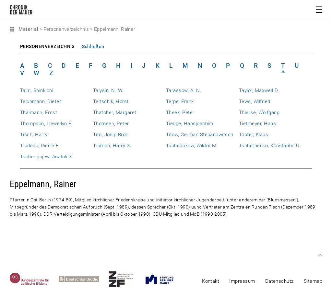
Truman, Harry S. (112, 146)
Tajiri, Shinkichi (36, 90)
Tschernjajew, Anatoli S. (46, 157)
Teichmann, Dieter (40, 101)
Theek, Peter (180, 112)
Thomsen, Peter (111, 123)
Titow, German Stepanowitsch (199, 135)
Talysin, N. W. (108, 90)
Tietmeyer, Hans (257, 123)
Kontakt (210, 281)
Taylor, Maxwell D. (259, 90)
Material (27, 29)
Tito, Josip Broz (110, 135)
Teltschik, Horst (111, 101)
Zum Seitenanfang (320, 255)
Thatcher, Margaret (114, 112)
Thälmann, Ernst (38, 112)
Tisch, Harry (34, 135)
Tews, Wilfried (254, 101)
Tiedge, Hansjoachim (189, 123)
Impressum (242, 281)
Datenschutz (279, 281)
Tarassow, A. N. (183, 90)
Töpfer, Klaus (253, 135)
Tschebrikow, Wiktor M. (192, 146)
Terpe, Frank (180, 101)
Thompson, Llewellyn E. (46, 123)
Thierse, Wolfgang (259, 112)
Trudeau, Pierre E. (40, 146)
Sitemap (313, 281)
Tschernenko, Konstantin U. (270, 146)
